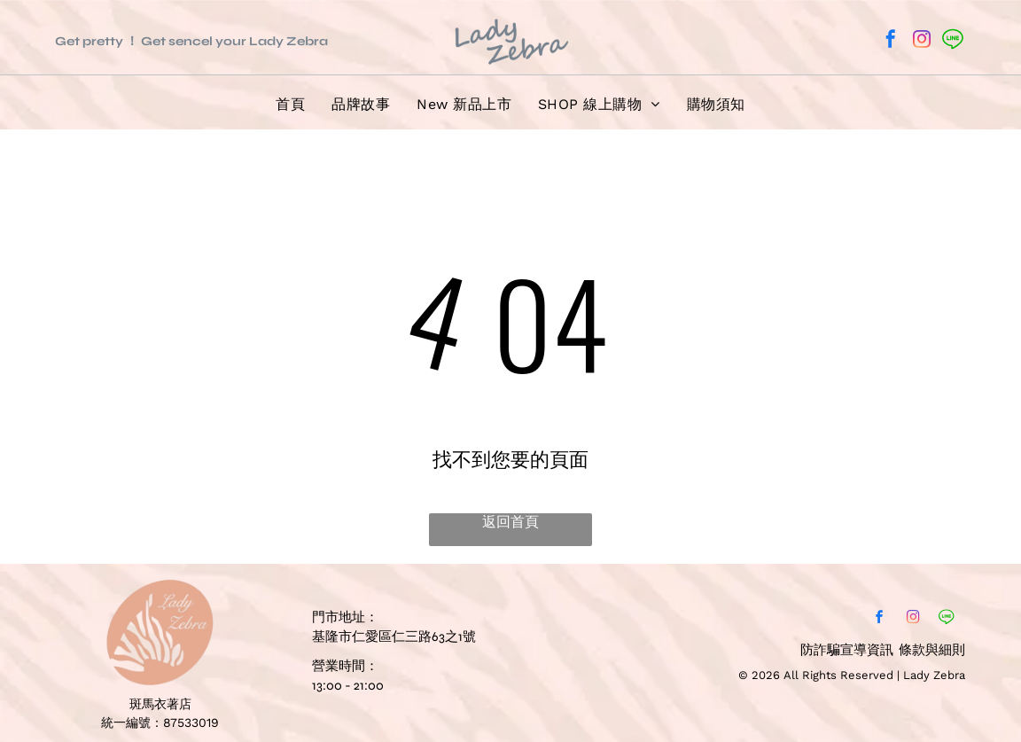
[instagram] (921, 41)
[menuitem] (290, 105)
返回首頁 (510, 521)
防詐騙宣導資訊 (846, 650)
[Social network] (952, 41)
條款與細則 (932, 650)
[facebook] (890, 41)
